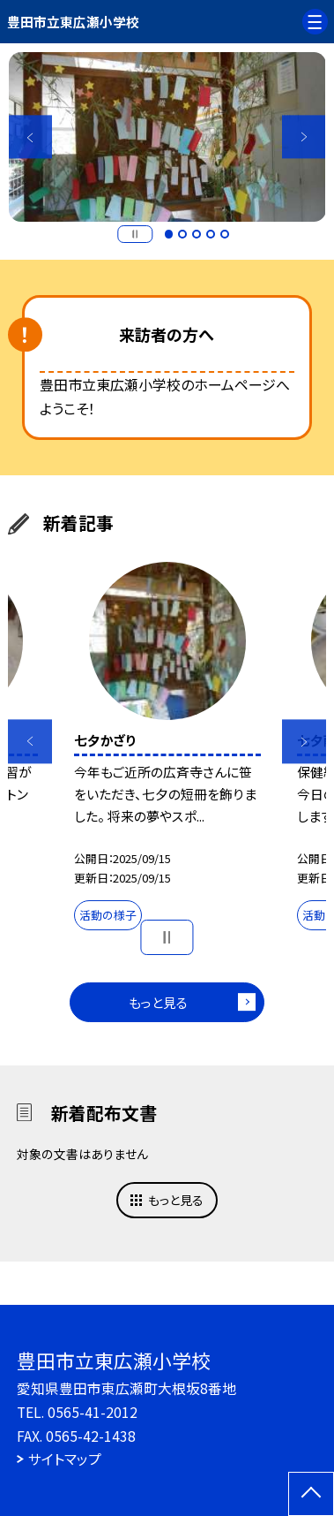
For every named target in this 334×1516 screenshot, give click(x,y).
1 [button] (169, 234)
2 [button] (182, 234)
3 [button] (196, 234)
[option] (167, 137)
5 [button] (224, 234)
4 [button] (210, 234)
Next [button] (303, 136)
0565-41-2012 (92, 1412)
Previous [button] (30, 136)
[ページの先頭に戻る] (311, 1494)
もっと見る (158, 1002)
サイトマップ (64, 1459)
